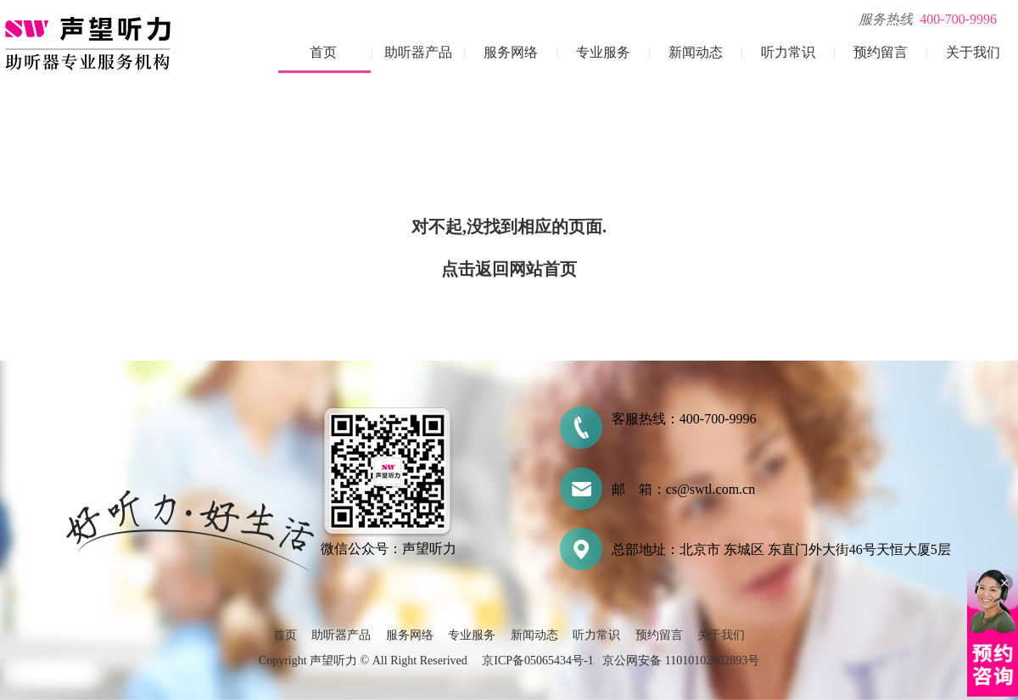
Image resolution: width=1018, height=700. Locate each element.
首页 (323, 52)
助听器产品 (418, 52)
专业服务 (603, 52)
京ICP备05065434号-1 (537, 660)
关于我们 (973, 52)
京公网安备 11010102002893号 (680, 660)
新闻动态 (695, 52)
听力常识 (788, 52)
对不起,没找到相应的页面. (509, 226)
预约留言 (880, 52)
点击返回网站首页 (509, 269)
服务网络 (511, 52)
